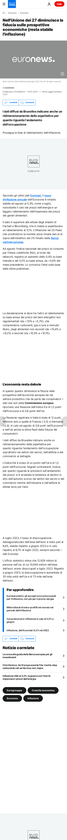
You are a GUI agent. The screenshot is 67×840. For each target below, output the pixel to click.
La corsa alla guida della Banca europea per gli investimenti (27, 656)
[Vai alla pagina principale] (12, 4)
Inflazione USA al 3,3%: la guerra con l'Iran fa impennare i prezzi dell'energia (26, 677)
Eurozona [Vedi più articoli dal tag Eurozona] (12, 698)
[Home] (4, 13)
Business (12, 13)
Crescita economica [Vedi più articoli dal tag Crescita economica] (43, 690)
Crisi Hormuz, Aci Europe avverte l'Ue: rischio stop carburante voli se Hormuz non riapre (30, 666)
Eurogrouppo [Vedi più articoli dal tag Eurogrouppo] (14, 690)
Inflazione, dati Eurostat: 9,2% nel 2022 (28, 630)
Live (59, 3)
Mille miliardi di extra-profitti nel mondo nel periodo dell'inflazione (30, 609)
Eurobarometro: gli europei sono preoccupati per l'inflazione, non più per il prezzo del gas (31, 597)
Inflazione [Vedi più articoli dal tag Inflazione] (33, 698)
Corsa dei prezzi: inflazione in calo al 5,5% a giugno (30, 620)
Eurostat (35, 195)
